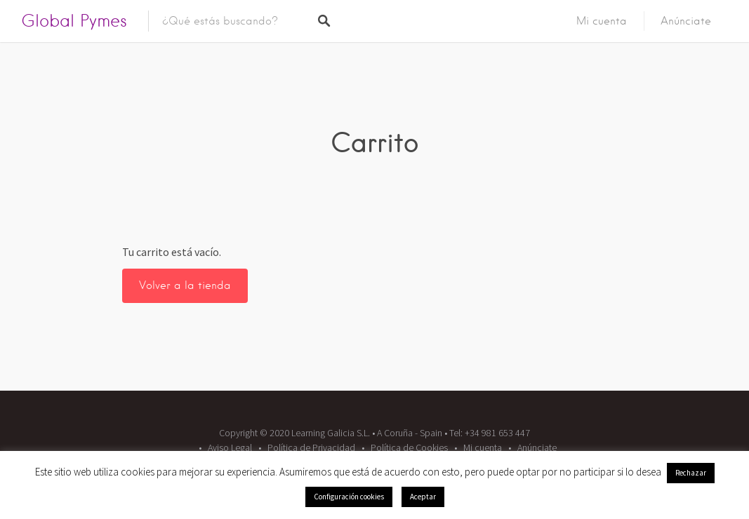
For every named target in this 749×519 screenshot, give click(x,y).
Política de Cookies (409, 447)
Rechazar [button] (690, 473)
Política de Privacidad (311, 447)
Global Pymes (74, 21)
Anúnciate (686, 21)
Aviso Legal (230, 447)
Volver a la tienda (185, 285)
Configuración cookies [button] (349, 496)
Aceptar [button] (423, 496)
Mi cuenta (601, 21)
